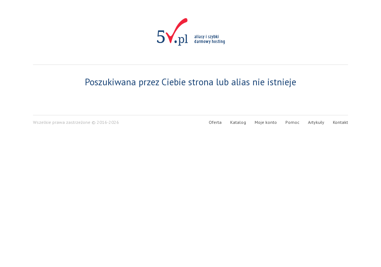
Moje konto (266, 122)
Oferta (215, 122)
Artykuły (316, 122)
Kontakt (340, 122)
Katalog (238, 122)
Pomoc (292, 122)
